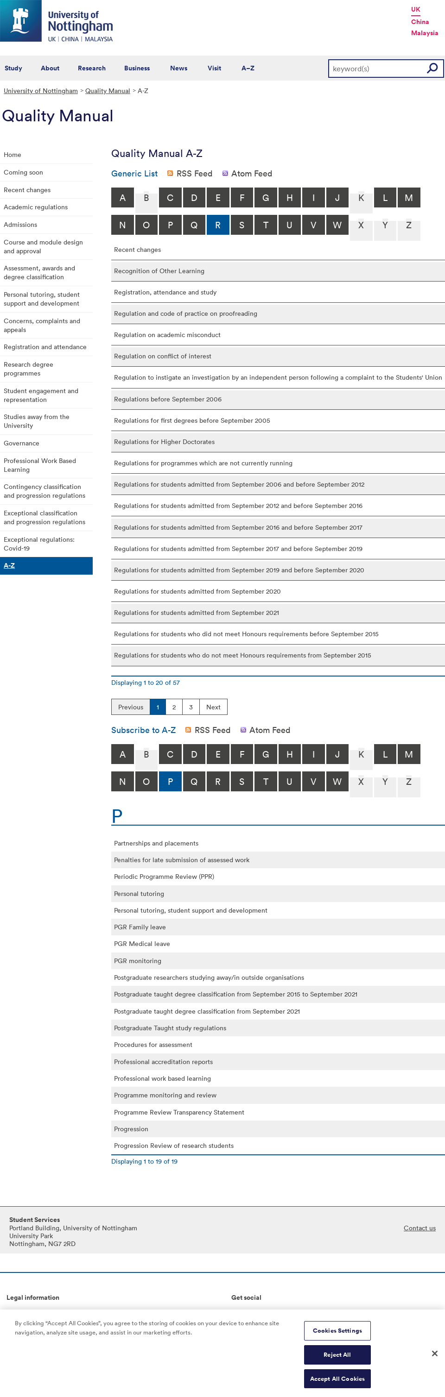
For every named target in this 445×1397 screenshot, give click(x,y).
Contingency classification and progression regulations (44, 491)
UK (415, 9)
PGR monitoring (137, 960)
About (50, 68)
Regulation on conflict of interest (162, 355)
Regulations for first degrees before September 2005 (192, 420)
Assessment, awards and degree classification (39, 272)
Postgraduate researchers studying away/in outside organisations (209, 977)
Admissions (20, 224)
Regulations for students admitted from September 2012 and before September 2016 (238, 505)
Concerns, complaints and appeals (42, 325)
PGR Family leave (140, 926)
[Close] (435, 1357)
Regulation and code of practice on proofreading (185, 313)
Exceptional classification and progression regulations (44, 517)
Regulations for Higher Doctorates (164, 441)
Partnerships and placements (156, 843)
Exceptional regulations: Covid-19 (39, 543)
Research (92, 68)
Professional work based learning (162, 1078)
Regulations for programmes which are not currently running (203, 462)
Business (137, 68)
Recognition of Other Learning (159, 270)
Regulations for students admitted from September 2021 (196, 612)
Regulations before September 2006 (168, 399)
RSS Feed (195, 173)
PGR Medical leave (142, 943)
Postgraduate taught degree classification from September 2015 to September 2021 (235, 994)
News (178, 68)
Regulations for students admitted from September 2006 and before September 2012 (239, 484)
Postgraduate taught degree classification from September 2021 (207, 1011)
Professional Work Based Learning (40, 465)
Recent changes (27, 189)
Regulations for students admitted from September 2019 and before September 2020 (239, 569)
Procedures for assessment (153, 1044)
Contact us (420, 1227)
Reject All (337, 1358)
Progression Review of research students (174, 1145)
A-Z (9, 565)
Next (213, 706)
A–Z (248, 68)
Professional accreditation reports (163, 1061)
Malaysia (425, 33)
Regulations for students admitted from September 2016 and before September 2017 (238, 527)
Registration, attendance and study (165, 292)
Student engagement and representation (41, 395)
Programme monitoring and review (165, 1094)
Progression (131, 1128)
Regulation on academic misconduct (167, 334)
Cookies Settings (337, 1335)
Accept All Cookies (337, 1382)
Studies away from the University (37, 421)
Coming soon (23, 172)
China (420, 21)
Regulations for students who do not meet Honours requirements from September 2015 (242, 655)
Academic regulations (36, 206)
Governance (21, 443)
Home (12, 154)
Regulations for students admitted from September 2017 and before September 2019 (238, 548)
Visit (214, 68)
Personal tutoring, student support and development (42, 298)
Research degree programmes (28, 368)
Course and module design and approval (43, 246)
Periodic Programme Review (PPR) (164, 876)
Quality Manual (107, 90)
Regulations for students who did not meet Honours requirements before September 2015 (246, 633)
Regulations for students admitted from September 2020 (197, 591)
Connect (244, 1312)
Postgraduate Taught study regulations (170, 1027)
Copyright (21, 1312)
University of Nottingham (41, 90)
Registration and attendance (45, 346)
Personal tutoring (139, 893)
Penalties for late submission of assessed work (181, 859)
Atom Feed (252, 173)
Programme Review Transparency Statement (179, 1112)
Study (13, 68)
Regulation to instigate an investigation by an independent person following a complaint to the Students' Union (278, 377)
